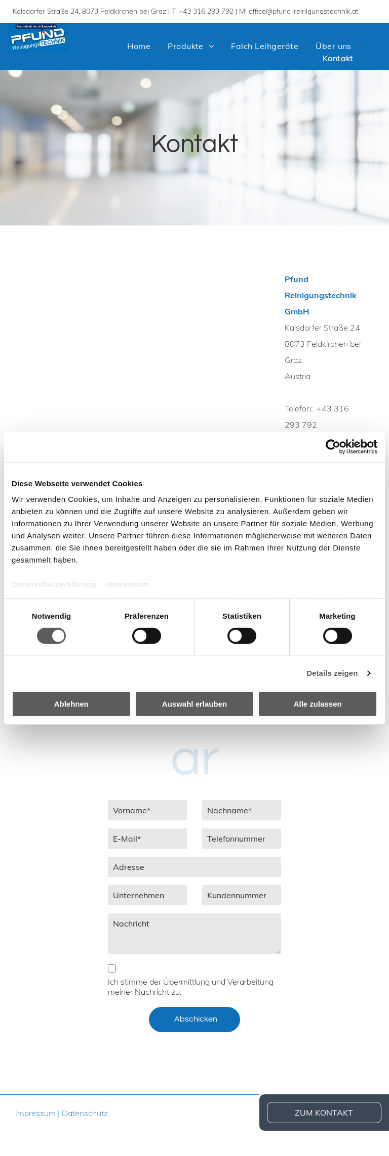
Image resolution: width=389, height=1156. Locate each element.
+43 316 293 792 (206, 11)
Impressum (127, 584)
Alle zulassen (318, 704)
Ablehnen (71, 704)
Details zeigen (332, 673)
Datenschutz (85, 1113)
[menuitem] (140, 46)
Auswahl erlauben (194, 704)
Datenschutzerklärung (54, 584)
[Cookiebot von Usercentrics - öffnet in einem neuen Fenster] (333, 446)
